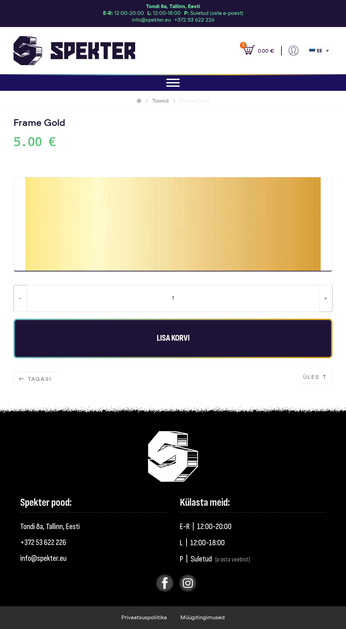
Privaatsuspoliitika (144, 617)
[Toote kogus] (173, 298)
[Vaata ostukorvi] (255, 51)
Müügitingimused (202, 617)
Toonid (160, 101)
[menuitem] (318, 50)
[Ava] (173, 83)
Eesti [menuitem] (319, 51)
